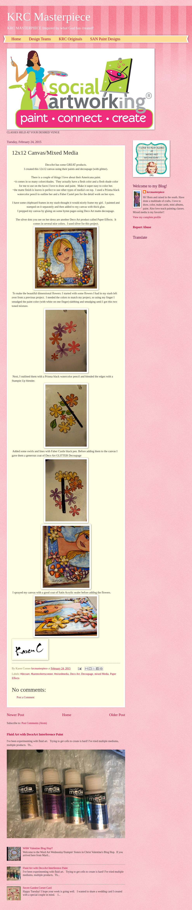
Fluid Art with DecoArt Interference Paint (35, 734)
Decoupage (87, 673)
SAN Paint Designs (105, 39)
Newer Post (15, 715)
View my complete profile (147, 217)
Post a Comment (25, 697)
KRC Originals (70, 39)
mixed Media (101, 673)
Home (16, 39)
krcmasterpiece (155, 192)
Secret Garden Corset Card (37, 887)
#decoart (25, 673)
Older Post (117, 715)
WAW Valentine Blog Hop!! (38, 848)
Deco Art (75, 673)
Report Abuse (142, 227)
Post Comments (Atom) (34, 723)
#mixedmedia (61, 673)
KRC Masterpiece (49, 16)
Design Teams (40, 39)
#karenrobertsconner (42, 673)
